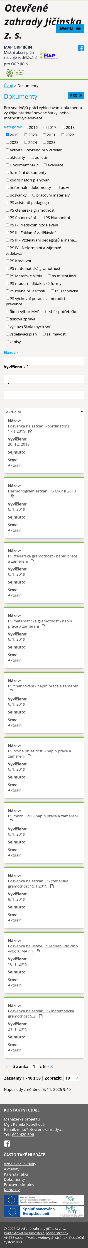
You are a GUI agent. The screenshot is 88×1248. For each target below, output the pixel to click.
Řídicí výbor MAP (25, 311)
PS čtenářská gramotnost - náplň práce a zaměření (42, 558)
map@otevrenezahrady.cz (40, 1129)
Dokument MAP (24, 165)
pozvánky (18, 195)
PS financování (23, 217)
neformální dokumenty (30, 187)
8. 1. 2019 (16, 899)
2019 (14, 134)
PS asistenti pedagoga (29, 202)
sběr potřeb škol (63, 311)
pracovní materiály (53, 195)
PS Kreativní (20, 260)
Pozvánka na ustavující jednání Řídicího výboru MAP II (43, 948)
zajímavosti (56, 334)
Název (10, 352)
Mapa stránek (57, 1233)
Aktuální (15, 465)
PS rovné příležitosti (27, 290)
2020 (32, 134)
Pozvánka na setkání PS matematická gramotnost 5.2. (41, 1013)
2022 (69, 134)
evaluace (55, 165)
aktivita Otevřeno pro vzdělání (37, 149)
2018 (70, 127)
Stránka (21, 1066)
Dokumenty (14, 1179)
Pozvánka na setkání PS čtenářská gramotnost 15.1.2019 (38, 883)
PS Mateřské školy (26, 275)
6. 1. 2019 (16, 509)
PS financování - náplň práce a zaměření (44, 688)
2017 (51, 127)
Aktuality (12, 1169)
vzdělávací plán (23, 334)
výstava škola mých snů (31, 326)
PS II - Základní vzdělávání (33, 232)
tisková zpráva (22, 319)
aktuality (17, 157)
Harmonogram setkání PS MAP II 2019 (42, 493)
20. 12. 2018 (19, 444)
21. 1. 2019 (17, 1029)
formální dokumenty (28, 172)
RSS (76, 95)
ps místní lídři (64, 275)
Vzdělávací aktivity (20, 1163)
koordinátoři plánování (30, 180)
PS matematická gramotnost (35, 268)
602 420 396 (23, 1134)
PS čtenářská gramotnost (32, 210)
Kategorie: (13, 127)
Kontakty (12, 1189)
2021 (51, 134)
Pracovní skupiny (19, 1184)
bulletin (41, 157)
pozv (65, 187)
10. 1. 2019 (17, 964)
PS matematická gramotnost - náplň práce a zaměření (40, 623)
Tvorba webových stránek (46, 1237)
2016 (33, 127)
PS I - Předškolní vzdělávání (34, 225)
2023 (14, 142)
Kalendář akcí (16, 1174)
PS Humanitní (58, 217)
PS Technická (66, 290)
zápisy (15, 341)
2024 (32, 142)
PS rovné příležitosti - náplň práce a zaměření (39, 753)
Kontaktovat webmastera (24, 1233)
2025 (51, 142)
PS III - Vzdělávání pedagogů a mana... (43, 240)
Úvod (8, 85)
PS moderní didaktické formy (35, 283)
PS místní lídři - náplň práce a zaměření (43, 818)
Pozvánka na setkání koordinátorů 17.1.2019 (38, 428)
